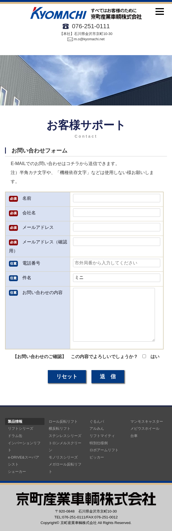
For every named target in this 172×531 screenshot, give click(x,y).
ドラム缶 (15, 436)
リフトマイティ (102, 436)
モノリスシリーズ (63, 457)
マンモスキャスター (146, 421)
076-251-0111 (91, 26)
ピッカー (96, 457)
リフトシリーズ (20, 428)
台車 (134, 436)
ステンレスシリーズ (65, 436)
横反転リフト (59, 428)
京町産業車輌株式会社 (78, 523)
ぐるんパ (96, 421)
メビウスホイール (144, 428)
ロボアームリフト (104, 450)
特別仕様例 (98, 443)
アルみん (96, 428)
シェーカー (17, 471)
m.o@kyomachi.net (86, 39)
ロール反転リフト (63, 421)
